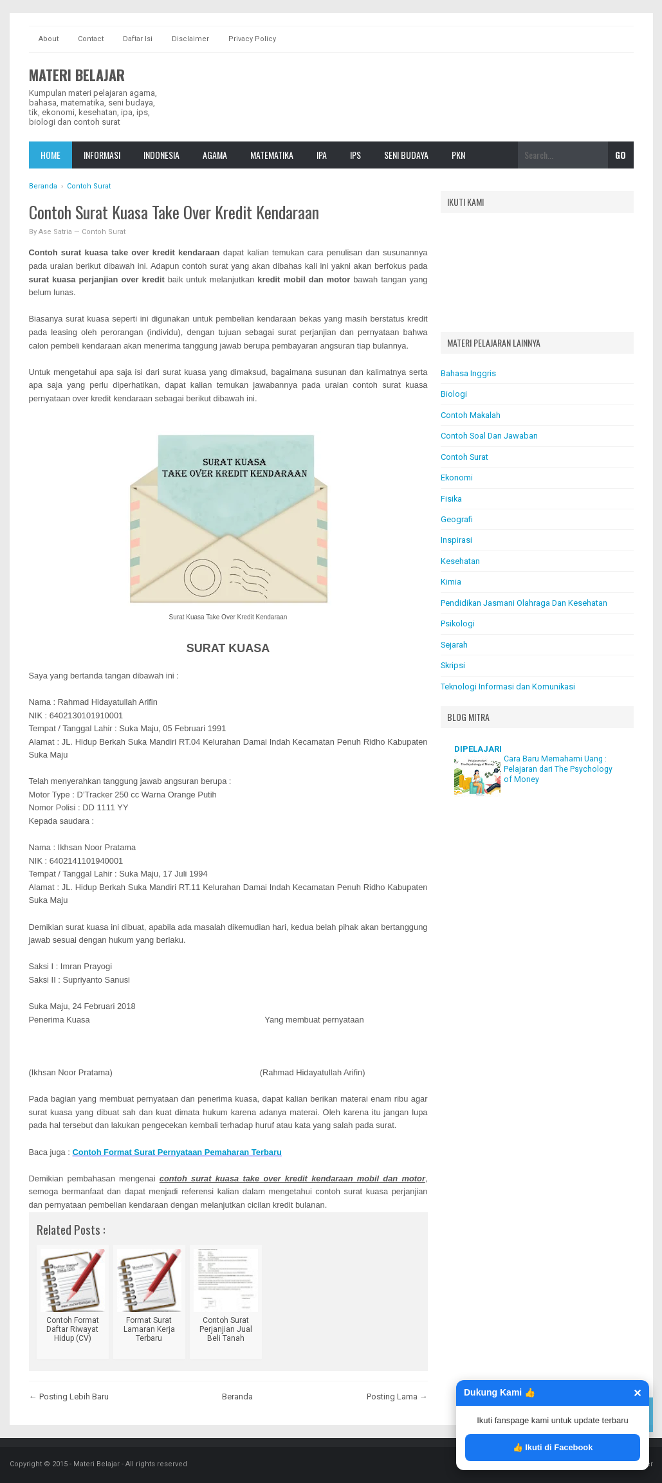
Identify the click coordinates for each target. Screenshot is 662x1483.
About (49, 39)
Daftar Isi (137, 39)
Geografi (457, 519)
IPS (355, 154)
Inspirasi (456, 540)
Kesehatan (460, 561)
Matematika (271, 154)
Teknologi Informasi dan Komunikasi (508, 686)
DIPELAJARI (478, 749)
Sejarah (454, 645)
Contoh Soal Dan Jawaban (489, 436)
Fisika (451, 499)
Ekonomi (457, 477)
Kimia (451, 582)
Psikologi (458, 623)
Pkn (458, 154)
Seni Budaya (406, 154)
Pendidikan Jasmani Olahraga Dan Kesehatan (524, 603)
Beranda (237, 1396)
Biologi (454, 394)
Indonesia (161, 154)
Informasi (102, 154)
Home (50, 154)
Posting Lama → (397, 1396)
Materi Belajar (77, 74)
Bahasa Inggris (468, 373)
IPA (322, 154)
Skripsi (453, 665)
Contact (91, 39)
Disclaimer (190, 39)
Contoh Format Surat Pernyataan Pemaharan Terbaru (177, 1152)
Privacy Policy (252, 39)
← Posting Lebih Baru (69, 1396)
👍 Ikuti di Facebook (553, 1447)
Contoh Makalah (471, 415)
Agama (215, 154)
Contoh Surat (103, 232)
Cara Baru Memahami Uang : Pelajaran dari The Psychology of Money (558, 769)
